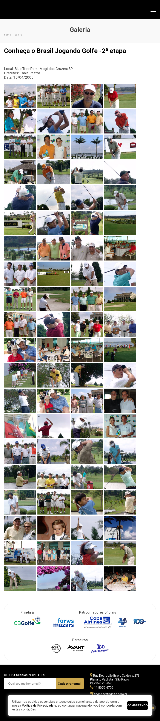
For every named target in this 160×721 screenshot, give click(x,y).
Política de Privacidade (38, 705)
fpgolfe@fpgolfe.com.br (110, 694)
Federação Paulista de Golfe (27, 10)
